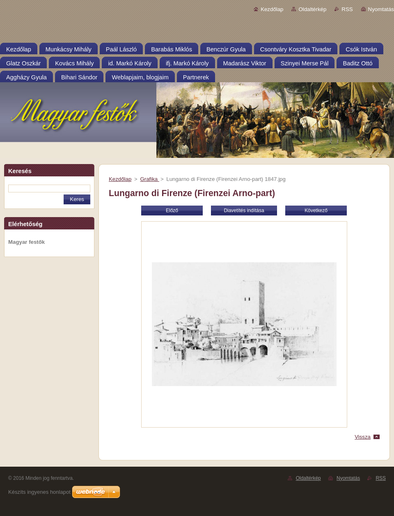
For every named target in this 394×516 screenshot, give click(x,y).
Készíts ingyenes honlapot (39, 492)
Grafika (149, 179)
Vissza (363, 437)
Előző (172, 210)
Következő (316, 210)
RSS (347, 9)
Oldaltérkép (312, 9)
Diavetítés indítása (244, 210)
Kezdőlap (272, 9)
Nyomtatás (381, 9)
